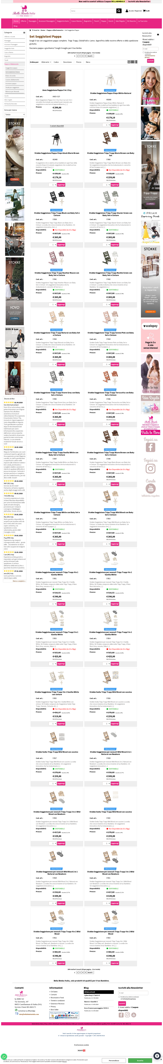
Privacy (64, 1061)
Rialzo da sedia (11, 76)
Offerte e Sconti (9, 37)
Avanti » (90, 56)
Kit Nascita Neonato (10, 104)
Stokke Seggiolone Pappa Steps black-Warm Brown (57, 153)
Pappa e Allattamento (11, 64)
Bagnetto (88, 21)
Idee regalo (8, 100)
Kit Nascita (131, 21)
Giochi (110, 21)
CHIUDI (161, 1059)
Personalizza (114, 1060)
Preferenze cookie (81, 1045)
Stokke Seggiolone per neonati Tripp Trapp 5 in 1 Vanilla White (57, 633)
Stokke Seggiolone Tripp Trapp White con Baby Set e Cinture (57, 513)
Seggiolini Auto (63, 21)
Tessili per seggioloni (12, 87)
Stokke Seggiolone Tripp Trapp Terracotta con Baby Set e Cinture (111, 393)
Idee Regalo (120, 21)
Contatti (54, 994)
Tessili (96, 21)
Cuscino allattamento (12, 80)
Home (16, 21)
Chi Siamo (54, 992)
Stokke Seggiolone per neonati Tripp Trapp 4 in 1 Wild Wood (57, 932)
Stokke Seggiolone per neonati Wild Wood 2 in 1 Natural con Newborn (110, 753)
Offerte (23, 21)
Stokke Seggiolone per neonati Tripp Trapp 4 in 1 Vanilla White (57, 573)
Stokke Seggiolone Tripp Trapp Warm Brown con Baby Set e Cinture (110, 453)
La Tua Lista (142, 21)
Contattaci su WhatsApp (26, 1011)
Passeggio (32, 21)
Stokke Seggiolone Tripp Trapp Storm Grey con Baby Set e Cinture (57, 393)
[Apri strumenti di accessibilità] (157, 1055)
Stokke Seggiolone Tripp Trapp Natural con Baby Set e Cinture (57, 334)
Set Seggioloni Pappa (13, 72)
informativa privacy (129, 999)
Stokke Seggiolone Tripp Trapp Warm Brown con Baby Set (110, 154)
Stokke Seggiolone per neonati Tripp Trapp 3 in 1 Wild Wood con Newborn (57, 813)
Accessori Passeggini (47, 21)
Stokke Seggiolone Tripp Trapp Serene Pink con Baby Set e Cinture (111, 334)
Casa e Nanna (76, 21)
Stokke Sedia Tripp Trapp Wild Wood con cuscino (111, 692)
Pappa (103, 21)
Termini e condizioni (58, 1000)
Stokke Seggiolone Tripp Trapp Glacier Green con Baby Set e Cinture (110, 214)
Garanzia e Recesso (57, 1004)
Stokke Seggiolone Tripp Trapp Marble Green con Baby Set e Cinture (110, 274)
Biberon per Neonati (12, 91)
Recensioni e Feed (57, 998)
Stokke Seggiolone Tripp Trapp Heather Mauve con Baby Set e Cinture (57, 274)
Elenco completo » (19, 581)
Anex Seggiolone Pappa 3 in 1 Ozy (56, 90)
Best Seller (55, 1010)
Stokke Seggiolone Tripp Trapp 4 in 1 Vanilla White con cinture (57, 693)
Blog (15, 26)
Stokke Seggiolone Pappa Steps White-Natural (110, 93)
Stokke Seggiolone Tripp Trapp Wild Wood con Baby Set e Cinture (110, 513)
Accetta (140, 1060)
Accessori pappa (11, 83)
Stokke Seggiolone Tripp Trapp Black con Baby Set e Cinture (57, 214)
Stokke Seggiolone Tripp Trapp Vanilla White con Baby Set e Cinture (57, 453)
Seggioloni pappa (11, 68)
